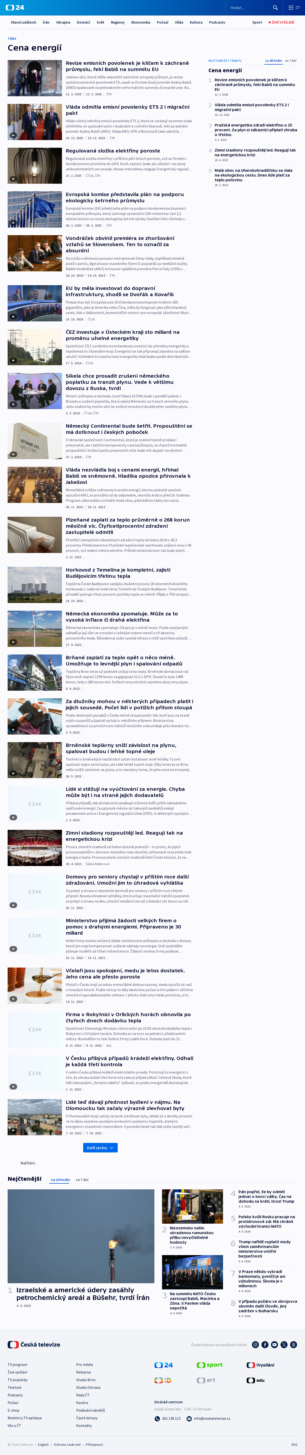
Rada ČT (83, 1395)
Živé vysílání (17, 1372)
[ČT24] (15, 7)
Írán (46, 22)
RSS (294, 1444)
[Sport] (257, 22)
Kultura (196, 22)
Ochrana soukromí (67, 1444)
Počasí (162, 22)
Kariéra (82, 1402)
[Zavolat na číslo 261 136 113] (167, 1418)
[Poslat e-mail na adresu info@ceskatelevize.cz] (208, 1418)
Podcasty (217, 22)
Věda (179, 22)
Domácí (83, 22)
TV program (17, 1364)
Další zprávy (100, 1147)
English (43, 1444)
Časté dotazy (86, 1417)
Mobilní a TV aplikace (25, 1417)
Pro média (84, 1364)
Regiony (118, 22)
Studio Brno (86, 1379)
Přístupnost (94, 1444)
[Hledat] (275, 7)
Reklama (83, 1372)
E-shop (13, 1410)
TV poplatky (17, 1379)
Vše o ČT (14, 1425)
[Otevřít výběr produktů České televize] (294, 7)
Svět (100, 22)
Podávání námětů (90, 1410)
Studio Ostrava (88, 1387)
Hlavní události (23, 22)
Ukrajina (63, 22)
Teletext (15, 1387)
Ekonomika (140, 22)
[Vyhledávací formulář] (254, 7)
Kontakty (84, 1425)
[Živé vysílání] (281, 22)
